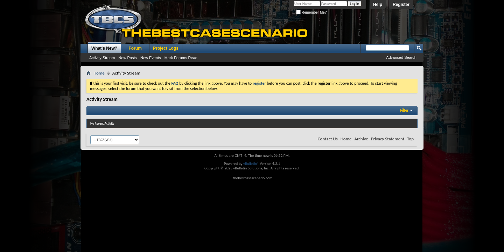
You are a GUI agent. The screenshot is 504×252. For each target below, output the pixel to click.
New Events (150, 58)
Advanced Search (401, 57)
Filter (404, 110)
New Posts (127, 58)
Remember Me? (311, 12)
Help (377, 4)
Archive (361, 138)
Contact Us (328, 138)
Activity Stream (102, 58)
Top (410, 138)
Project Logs (165, 48)
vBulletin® (251, 163)
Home (99, 73)
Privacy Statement (387, 138)
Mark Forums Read (180, 58)
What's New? (104, 48)
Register (401, 4)
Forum (135, 48)
